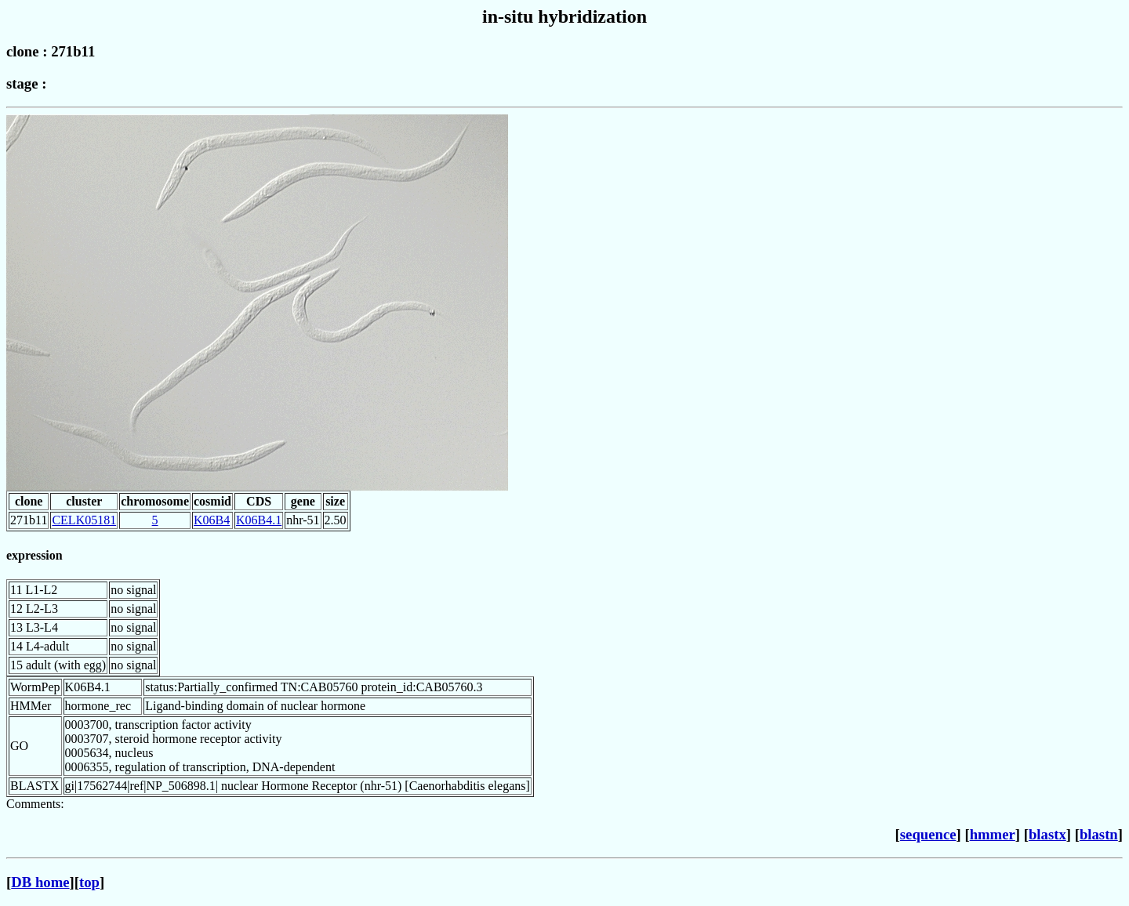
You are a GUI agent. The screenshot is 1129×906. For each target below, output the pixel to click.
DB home (40, 882)
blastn (1099, 834)
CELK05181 (84, 520)
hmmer (992, 834)
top (89, 882)
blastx (1047, 834)
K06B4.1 (258, 520)
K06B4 (212, 520)
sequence (928, 834)
